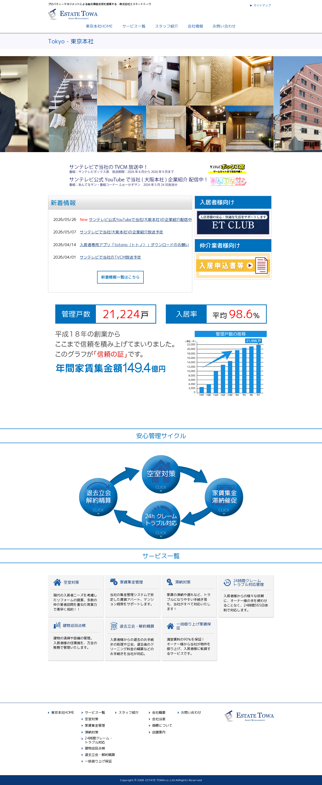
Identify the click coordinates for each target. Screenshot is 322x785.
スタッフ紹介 (166, 26)
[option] (161, 104)
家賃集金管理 (132, 596)
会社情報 (195, 26)
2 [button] (161, 155)
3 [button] (168, 155)
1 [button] (153, 155)
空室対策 (75, 596)
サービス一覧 (133, 26)
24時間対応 (245, 596)
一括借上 (189, 639)
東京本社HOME (99, 26)
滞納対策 (189, 596)
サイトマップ (262, 5)
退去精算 (132, 639)
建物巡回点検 (75, 639)
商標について (162, 725)
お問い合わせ (224, 26)
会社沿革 (159, 719)
